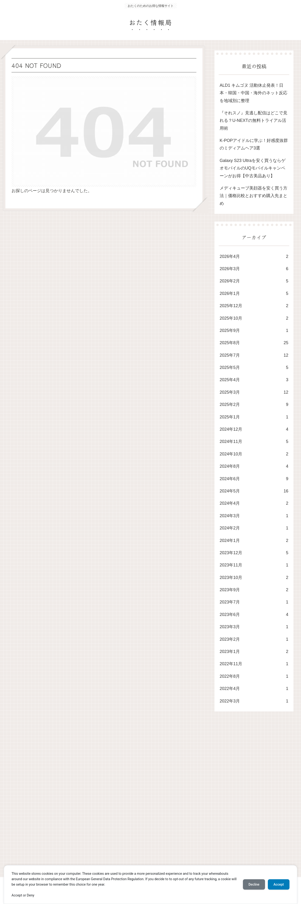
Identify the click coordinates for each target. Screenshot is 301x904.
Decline (254, 884)
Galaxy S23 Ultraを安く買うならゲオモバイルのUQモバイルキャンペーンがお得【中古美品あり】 (252, 168)
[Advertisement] (144, 798)
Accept (278, 884)
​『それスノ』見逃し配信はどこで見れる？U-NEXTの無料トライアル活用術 (253, 121)
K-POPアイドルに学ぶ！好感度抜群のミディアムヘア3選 (254, 144)
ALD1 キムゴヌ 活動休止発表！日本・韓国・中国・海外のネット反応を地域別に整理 (253, 93)
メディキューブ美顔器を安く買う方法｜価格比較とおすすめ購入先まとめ (253, 196)
